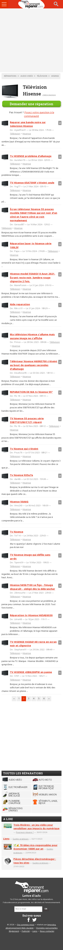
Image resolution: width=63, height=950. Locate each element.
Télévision (15, 133)
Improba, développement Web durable (31, 926)
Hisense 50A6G (19, 501)
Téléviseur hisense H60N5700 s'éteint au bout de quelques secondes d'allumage (33, 365)
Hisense (27, 133)
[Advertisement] (31, 40)
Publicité (26, 931)
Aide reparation (20, 304)
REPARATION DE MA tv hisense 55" (31, 391)
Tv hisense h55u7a (21, 475)
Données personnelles (47, 928)
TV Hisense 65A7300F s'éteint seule (32, 182)
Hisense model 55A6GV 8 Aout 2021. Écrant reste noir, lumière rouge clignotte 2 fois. (32, 277)
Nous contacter (47, 931)
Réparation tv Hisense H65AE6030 (31, 615)
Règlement (14, 931)
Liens (6, 838)
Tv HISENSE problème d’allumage (30, 156)
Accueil (31, 4)
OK (46, 909)
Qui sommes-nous (25, 924)
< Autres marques (49, 95)
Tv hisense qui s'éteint (24, 448)
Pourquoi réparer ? (25, 832)
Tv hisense (16, 531)
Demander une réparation (31, 104)
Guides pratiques (21, 839)
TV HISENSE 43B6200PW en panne (31, 672)
